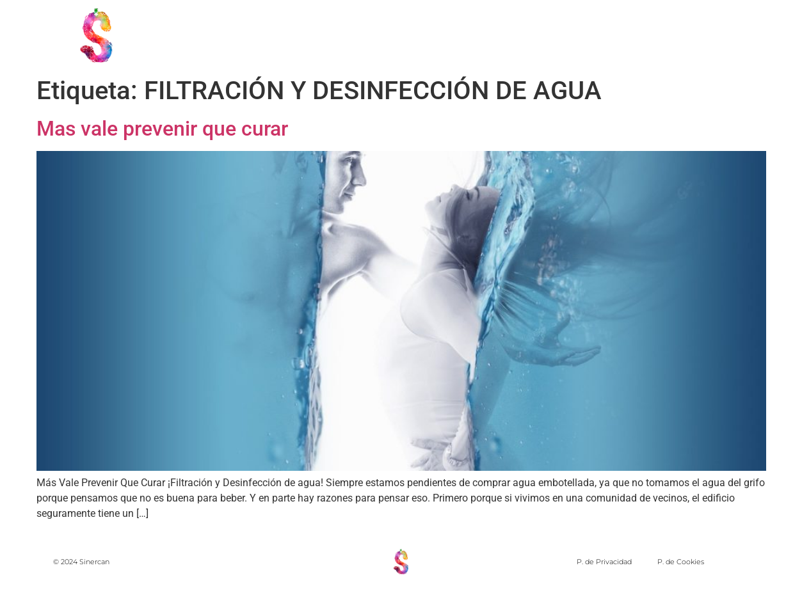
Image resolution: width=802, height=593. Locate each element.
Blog (768, 35)
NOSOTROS (382, 35)
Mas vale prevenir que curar (162, 128)
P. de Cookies (680, 561)
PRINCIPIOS (469, 35)
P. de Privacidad (604, 561)
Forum (707, 35)
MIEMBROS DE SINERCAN (594, 35)
